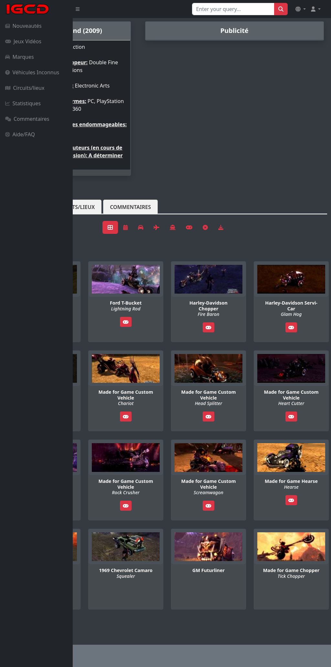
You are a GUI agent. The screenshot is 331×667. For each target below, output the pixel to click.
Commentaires (27, 118)
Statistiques (23, 103)
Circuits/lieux (24, 87)
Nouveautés (23, 25)
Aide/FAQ (20, 134)
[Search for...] (233, 9)
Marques (19, 56)
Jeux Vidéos (23, 41)
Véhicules (98, 232)
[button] (300, 9)
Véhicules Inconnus (32, 72)
